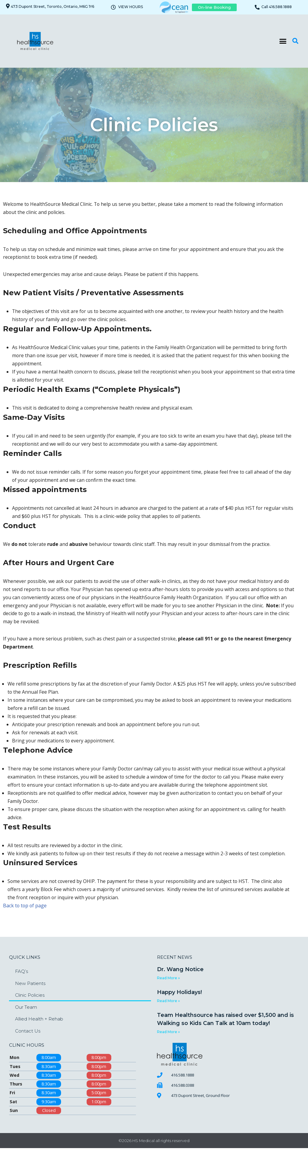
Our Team (26, 1010)
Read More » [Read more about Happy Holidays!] (168, 1004)
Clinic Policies (30, 999)
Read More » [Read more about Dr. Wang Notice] (168, 981)
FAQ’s (21, 975)
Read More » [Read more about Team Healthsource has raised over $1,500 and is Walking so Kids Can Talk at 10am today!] (168, 1035)
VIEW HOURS (130, 7)
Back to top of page (25, 909)
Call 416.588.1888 (276, 7)
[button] (283, 41)
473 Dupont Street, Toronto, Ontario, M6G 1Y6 (52, 6)
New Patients (30, 986)
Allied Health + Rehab (39, 1022)
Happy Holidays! (179, 996)
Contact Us (27, 1034)
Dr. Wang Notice (180, 973)
